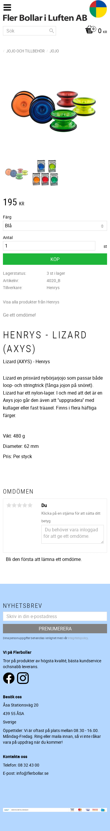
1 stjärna (8, 505)
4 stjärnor (24, 505)
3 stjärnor (19, 505)
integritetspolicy (78, 638)
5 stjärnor (30, 505)
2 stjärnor (14, 505)
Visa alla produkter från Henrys (31, 302)
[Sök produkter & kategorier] (29, 30)
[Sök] (51, 30)
